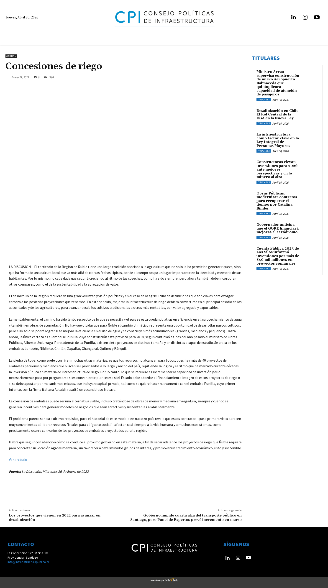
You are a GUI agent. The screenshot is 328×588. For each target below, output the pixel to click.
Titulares (263, 99)
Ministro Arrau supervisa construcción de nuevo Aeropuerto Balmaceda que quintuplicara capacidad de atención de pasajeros (277, 83)
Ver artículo (18, 459)
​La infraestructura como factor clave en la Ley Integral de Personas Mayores (277, 140)
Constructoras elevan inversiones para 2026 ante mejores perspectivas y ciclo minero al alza (276, 169)
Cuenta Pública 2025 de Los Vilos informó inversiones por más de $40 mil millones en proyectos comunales (277, 256)
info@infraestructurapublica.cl (28, 562)
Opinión (11, 56)
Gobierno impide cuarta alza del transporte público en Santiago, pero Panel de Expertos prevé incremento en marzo (186, 517)
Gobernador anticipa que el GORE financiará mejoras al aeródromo (277, 228)
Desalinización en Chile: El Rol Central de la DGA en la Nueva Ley (278, 114)
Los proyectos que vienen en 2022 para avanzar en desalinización (54, 517)
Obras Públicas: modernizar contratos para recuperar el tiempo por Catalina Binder (276, 201)
